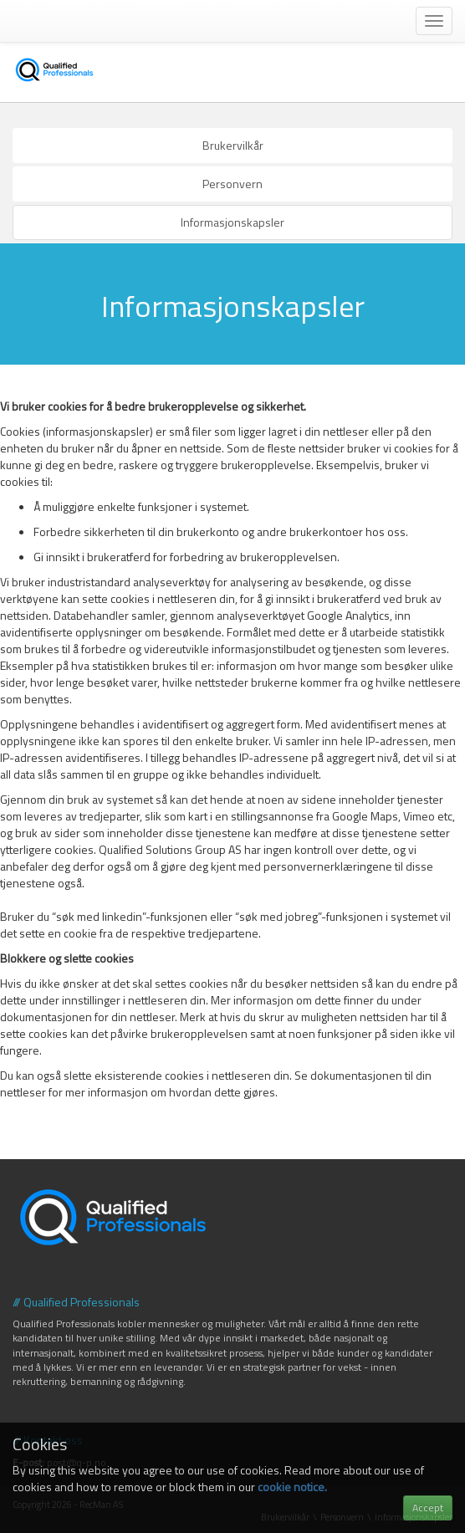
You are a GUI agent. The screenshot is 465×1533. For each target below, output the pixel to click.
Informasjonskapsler (232, 222)
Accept (427, 1507)
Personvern (232, 183)
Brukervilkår (232, 145)
